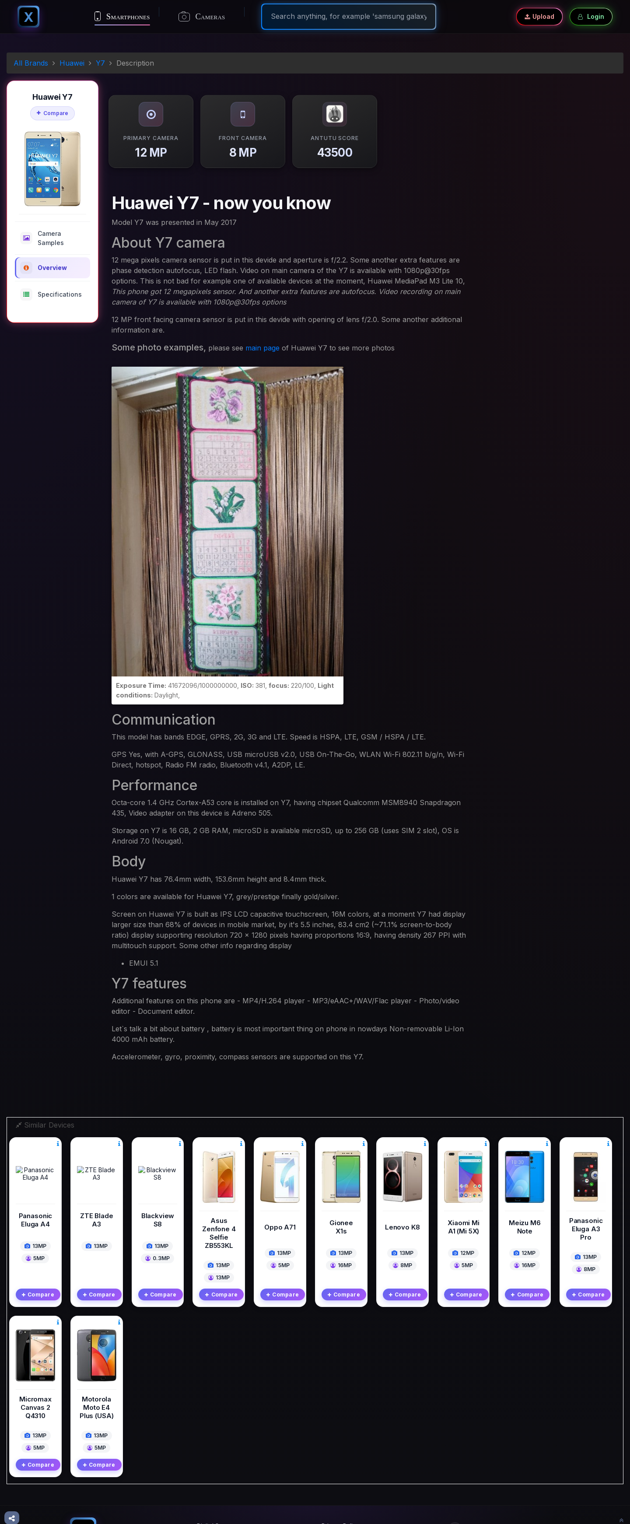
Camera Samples (42, 238)
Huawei (72, 63)
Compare (53, 113)
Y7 (100, 63)
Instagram (471, 1475)
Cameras (201, 16)
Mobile (206, 1445)
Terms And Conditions (352, 1445)
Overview (43, 268)
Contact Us (337, 1457)
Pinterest (469, 1494)
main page (262, 347)
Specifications (51, 294)
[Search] (348, 16)
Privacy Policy (340, 1433)
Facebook (471, 1436)
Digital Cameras (218, 1433)
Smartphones (122, 16)
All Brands (31, 63)
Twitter (466, 1456)
